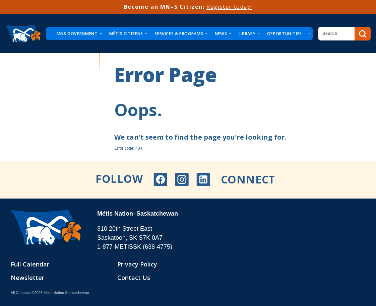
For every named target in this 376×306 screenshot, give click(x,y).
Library (247, 33)
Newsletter (27, 278)
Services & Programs (178, 33)
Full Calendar (30, 264)
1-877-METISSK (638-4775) (134, 246)
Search (363, 34)
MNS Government (77, 33)
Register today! (229, 6)
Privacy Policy (137, 264)
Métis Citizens (126, 33)
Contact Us (133, 278)
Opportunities (284, 33)
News (221, 33)
